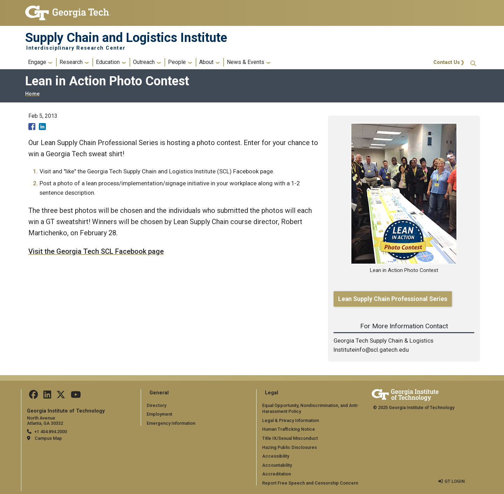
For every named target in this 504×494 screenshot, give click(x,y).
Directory (156, 405)
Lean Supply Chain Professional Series (392, 298)
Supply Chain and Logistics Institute (126, 37)
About (206, 62)
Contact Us (446, 62)
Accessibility (275, 456)
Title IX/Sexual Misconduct (290, 438)
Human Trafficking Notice (288, 429)
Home (32, 94)
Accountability (277, 465)
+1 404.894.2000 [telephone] (50, 431)
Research (71, 62)
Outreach (144, 62)
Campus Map (48, 438)
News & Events (245, 62)
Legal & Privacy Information (290, 420)
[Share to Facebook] (31, 126)
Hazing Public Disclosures (289, 447)
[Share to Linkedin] (42, 126)
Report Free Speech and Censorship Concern (310, 483)
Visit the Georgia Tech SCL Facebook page (96, 251)
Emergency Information (171, 423)
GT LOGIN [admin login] (454, 481)
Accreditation (276, 474)
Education (108, 62)
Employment (159, 414)
